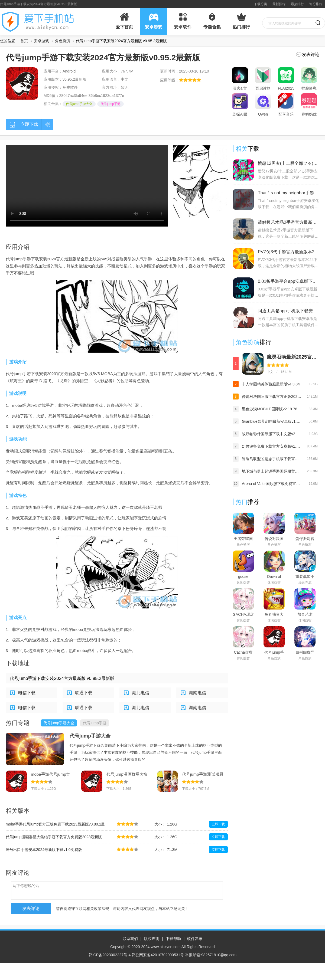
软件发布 (194, 938)
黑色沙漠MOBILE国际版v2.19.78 (269, 409)
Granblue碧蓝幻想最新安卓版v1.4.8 (271, 421)
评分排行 (315, 4)
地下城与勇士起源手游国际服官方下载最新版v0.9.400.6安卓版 (271, 471)
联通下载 (83, 692)
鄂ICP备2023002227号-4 (110, 955)
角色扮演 (62, 41)
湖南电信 (197, 692)
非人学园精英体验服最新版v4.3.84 (271, 384)
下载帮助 (173, 938)
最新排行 (278, 4)
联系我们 (130, 938)
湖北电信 (140, 692)
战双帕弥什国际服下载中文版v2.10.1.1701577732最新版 (271, 434)
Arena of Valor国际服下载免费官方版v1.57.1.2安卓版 (271, 484)
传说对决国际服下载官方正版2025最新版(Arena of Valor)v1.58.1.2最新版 (271, 396)
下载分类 (260, 4)
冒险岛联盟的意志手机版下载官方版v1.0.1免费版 (271, 459)
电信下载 (26, 692)
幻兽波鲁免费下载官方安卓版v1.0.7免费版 (271, 446)
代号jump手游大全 (79, 104)
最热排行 (297, 4)
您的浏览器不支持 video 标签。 (87, 186)
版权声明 (151, 938)
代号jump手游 (110, 104)
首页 (24, 41)
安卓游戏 (41, 41)
